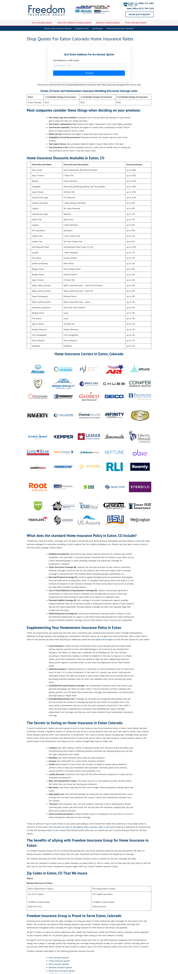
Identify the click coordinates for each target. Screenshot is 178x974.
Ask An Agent (97, 28)
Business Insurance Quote (108, 22)
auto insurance (98, 758)
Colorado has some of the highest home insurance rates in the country (84, 828)
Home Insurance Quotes (59, 961)
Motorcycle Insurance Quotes (62, 971)
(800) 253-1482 (138, 3)
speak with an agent (104, 640)
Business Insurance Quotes (60, 968)
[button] (139, 14)
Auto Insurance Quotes (59, 958)
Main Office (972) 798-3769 (140, 8)
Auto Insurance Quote (42, 22)
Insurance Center (82, 28)
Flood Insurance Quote (135, 22)
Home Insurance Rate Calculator (120, 28)
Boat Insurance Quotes (59, 965)
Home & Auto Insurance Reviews (57, 28)
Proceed (89, 74)
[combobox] (89, 66)
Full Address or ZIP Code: (66, 60)
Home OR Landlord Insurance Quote (74, 22)
